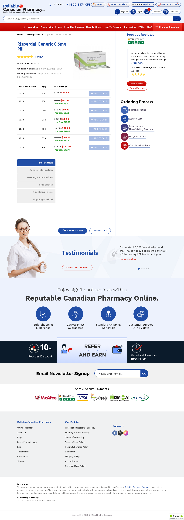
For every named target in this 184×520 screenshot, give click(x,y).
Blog (149, 27)
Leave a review (136, 83)
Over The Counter (74, 27)
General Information (40, 171)
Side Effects (45, 186)
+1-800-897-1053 (78, 4)
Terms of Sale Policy (75, 442)
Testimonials (23, 452)
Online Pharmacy (25, 428)
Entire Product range (27, 442)
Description (45, 163)
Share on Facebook (72, 231)
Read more (138, 63)
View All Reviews (136, 88)
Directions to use (42, 194)
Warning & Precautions (38, 179)
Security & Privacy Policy (77, 432)
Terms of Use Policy (74, 437)
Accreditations (72, 461)
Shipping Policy (72, 456)
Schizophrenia (33, 35)
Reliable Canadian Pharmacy (137, 487)
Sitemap (21, 461)
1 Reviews (39, 57)
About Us (33, 27)
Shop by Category (169, 27)
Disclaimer (70, 452)
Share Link (100, 231)
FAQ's (141, 27)
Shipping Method (42, 202)
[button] (176, 517)
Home (20, 35)
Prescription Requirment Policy (80, 428)
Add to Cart (99, 93)
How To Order (94, 27)
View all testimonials (77, 267)
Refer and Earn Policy (75, 466)
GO (176, 18)
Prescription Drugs (51, 27)
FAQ (19, 447)
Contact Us (130, 27)
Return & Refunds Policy (76, 447)
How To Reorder (113, 27)
